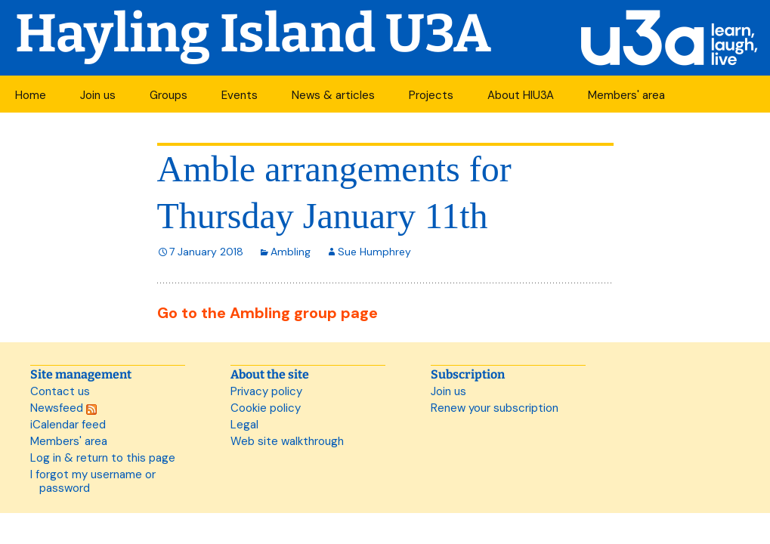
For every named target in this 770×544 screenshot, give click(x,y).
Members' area (626, 95)
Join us (98, 95)
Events (239, 95)
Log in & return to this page (102, 457)
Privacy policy (266, 391)
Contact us (60, 391)
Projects (431, 95)
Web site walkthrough (287, 441)
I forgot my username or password (93, 481)
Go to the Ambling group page (267, 313)
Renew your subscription (494, 408)
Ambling (291, 251)
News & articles (333, 95)
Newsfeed (63, 408)
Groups (168, 95)
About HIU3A (520, 95)
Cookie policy (265, 408)
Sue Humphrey (374, 251)
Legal (244, 424)
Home (30, 95)
